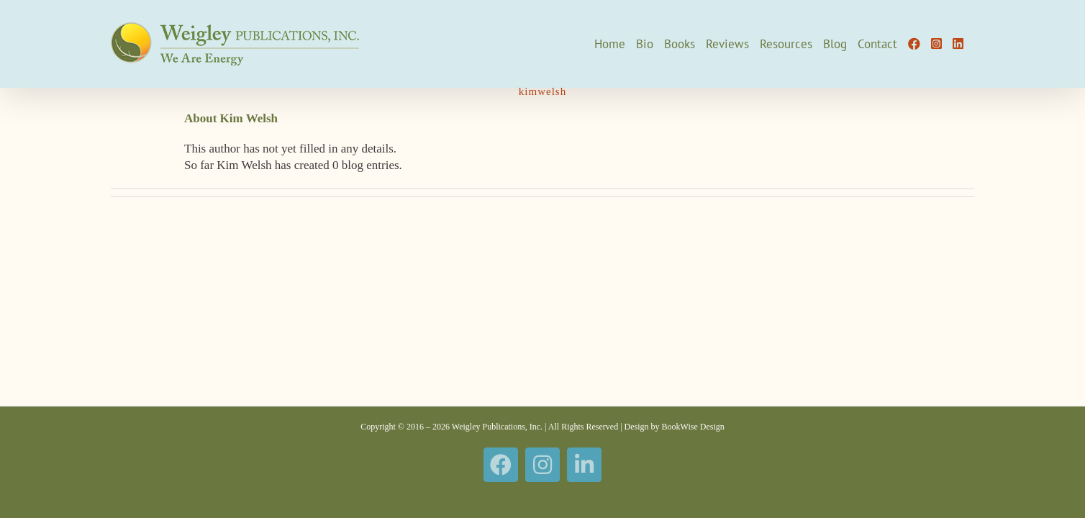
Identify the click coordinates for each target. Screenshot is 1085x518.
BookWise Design (693, 427)
